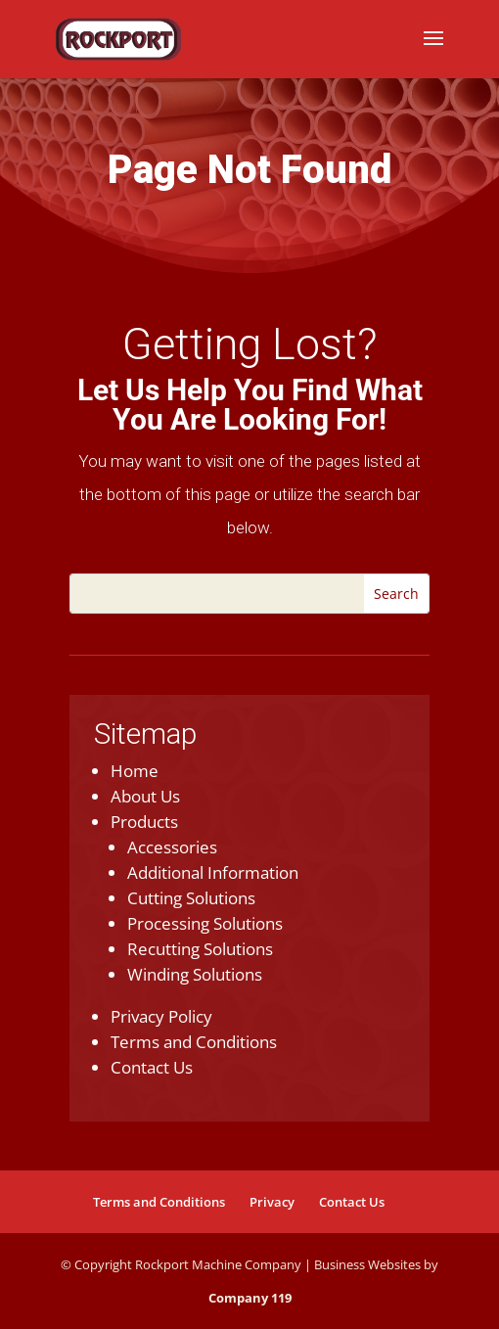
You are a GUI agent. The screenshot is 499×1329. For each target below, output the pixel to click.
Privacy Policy (161, 1016)
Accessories (172, 847)
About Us (145, 796)
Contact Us (152, 1067)
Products (144, 821)
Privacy (272, 1202)
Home (135, 770)
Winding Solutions (194, 974)
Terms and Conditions (194, 1042)
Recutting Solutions (200, 949)
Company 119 (250, 1297)
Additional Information (212, 872)
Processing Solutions (205, 923)
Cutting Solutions (191, 898)
